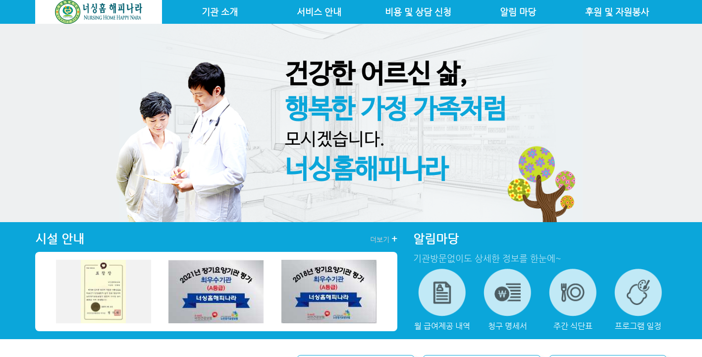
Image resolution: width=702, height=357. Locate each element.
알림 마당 (518, 12)
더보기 (383, 239)
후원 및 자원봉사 (617, 12)
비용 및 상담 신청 (418, 12)
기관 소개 (220, 12)
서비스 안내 (319, 12)
